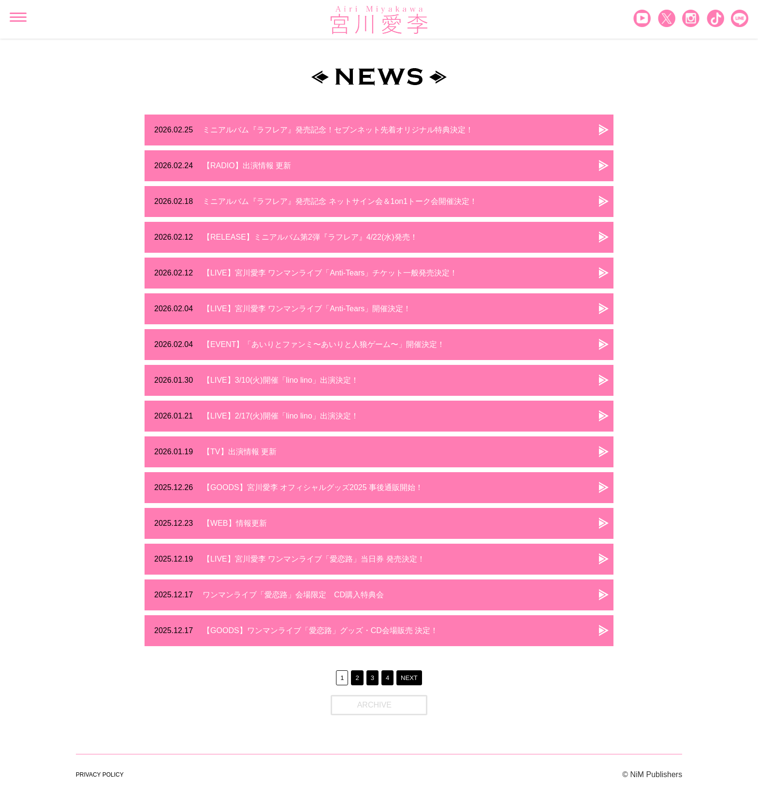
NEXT (409, 677)
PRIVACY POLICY (100, 774)
